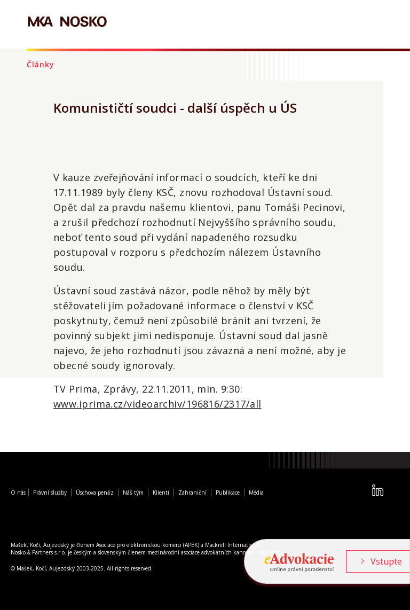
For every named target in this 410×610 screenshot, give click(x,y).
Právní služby (50, 492)
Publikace (228, 492)
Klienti (161, 492)
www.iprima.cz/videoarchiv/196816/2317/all (157, 403)
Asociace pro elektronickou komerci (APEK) (147, 545)
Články (40, 64)
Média (256, 492)
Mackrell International (233, 545)
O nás (18, 492)
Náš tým (133, 492)
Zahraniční (192, 492)
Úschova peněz (95, 492)
